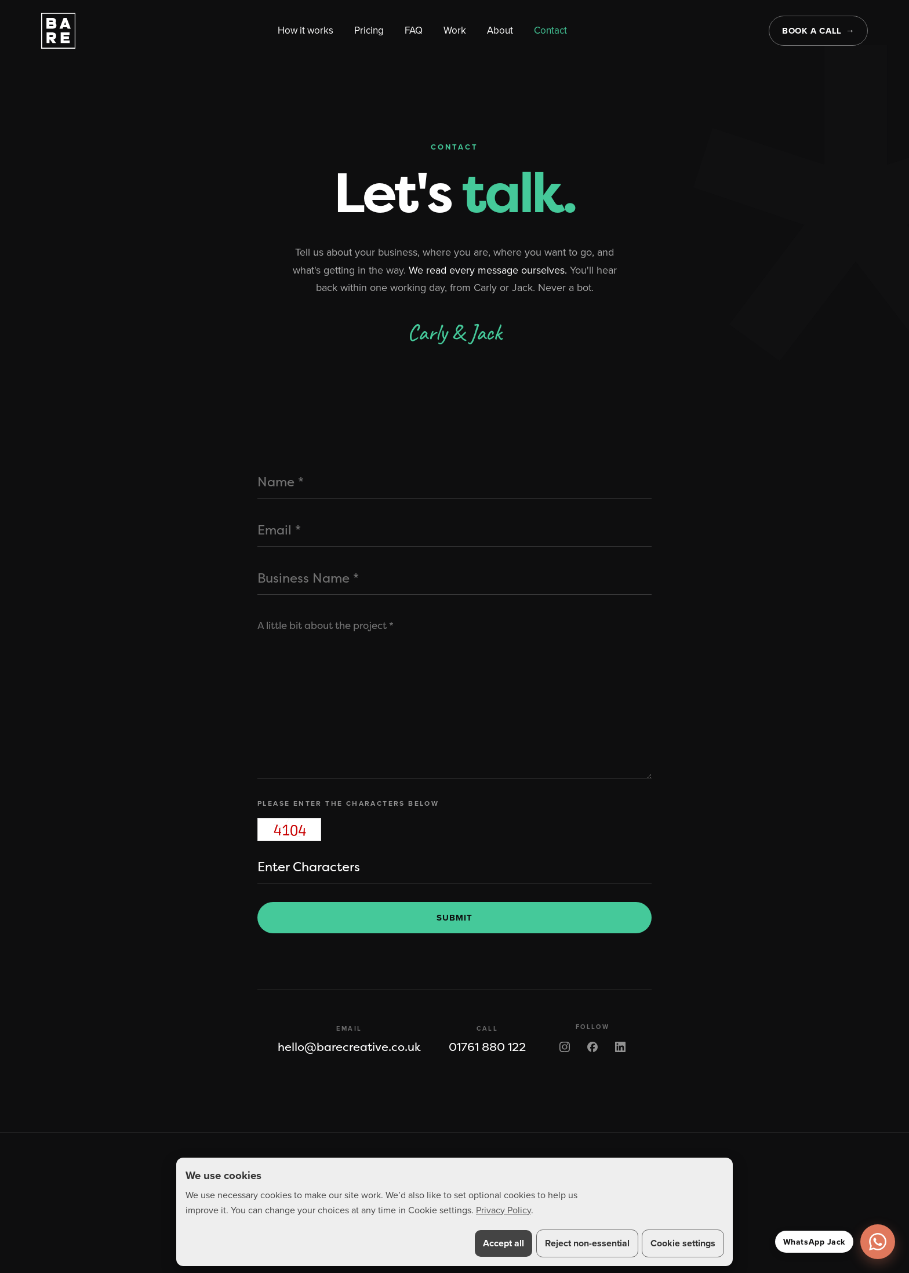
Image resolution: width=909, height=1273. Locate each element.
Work (454, 30)
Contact (550, 30)
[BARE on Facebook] (592, 1047)
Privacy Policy (503, 1209)
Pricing (369, 30)
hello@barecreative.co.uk (349, 1046)
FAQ (414, 30)
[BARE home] (58, 31)
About (500, 30)
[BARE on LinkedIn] (620, 1047)
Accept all (503, 1243)
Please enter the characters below (348, 803)
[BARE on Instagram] (565, 1047)
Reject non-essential (587, 1243)
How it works (305, 30)
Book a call (812, 30)
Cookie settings (682, 1243)
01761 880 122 (487, 1046)
